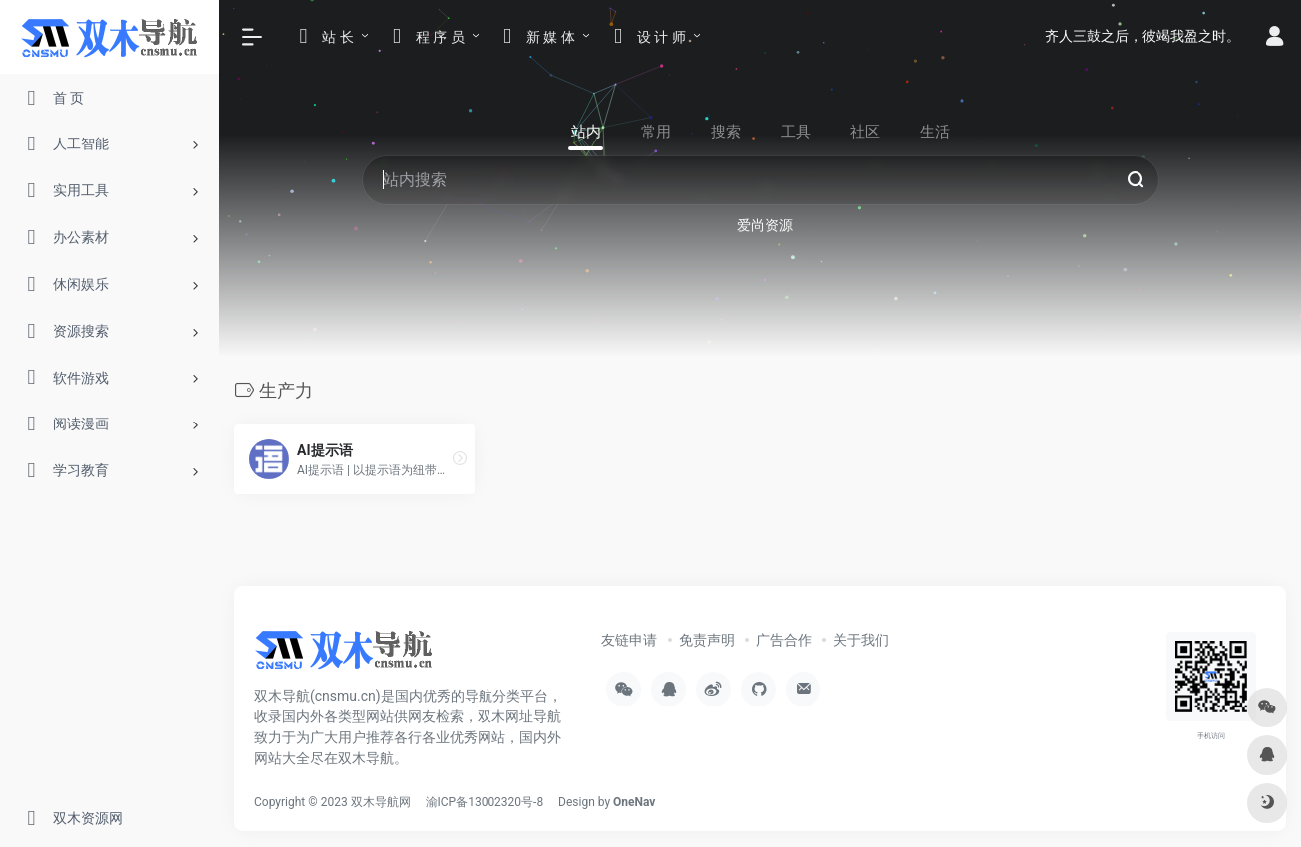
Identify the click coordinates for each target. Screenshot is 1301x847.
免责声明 (707, 640)
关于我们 (861, 640)
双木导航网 (381, 802)
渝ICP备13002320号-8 (485, 802)
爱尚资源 (765, 225)
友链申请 (629, 640)
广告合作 (784, 640)
